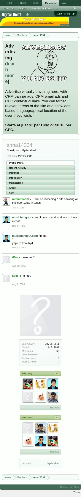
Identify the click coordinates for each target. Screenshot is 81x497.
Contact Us (66, 487)
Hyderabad (53, 463)
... (56, 8)
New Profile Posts (41, 8)
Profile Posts (16, 163)
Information (15, 177)
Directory (23, 8)
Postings (14, 172)
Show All (54, 407)
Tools (36, 3)
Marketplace (16, 182)
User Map (9, 8)
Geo (11, 192)
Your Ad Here (64, 25)
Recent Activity (17, 168)
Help (76, 487)
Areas (12, 187)
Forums (22, 3)
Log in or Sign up (66, 13)
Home (9, 3)
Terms (76, 492)
